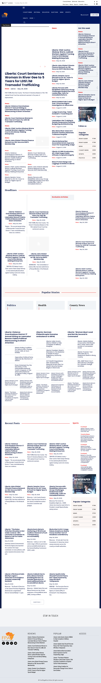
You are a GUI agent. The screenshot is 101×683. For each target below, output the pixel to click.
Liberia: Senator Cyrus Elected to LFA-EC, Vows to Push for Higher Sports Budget (14, 179)
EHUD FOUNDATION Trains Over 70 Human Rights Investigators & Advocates (62, 103)
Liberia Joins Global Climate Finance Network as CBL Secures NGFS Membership (19, 142)
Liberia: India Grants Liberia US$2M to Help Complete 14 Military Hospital (54, 343)
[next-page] (45, 67)
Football (84, 426)
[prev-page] (40, 67)
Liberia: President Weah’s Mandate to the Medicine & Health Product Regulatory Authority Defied (55, 353)
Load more (37, 602)
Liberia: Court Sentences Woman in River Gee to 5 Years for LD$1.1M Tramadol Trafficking (24, 79)
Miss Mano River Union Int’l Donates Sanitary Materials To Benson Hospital (63, 132)
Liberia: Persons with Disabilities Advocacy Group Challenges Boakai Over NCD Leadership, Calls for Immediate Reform (38, 180)
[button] (24, 22)
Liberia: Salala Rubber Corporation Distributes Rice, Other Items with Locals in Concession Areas (86, 344)
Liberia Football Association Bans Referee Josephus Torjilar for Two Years (88, 448)
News (7, 89)
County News (85, 434)
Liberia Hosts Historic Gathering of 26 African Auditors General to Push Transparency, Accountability (26, 395)
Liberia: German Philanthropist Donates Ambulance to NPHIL (47, 334)
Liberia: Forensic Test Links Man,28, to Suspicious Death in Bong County (87, 354)
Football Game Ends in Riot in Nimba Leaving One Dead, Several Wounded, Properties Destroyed (87, 439)
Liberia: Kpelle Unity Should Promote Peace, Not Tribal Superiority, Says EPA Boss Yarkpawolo (58, 577)
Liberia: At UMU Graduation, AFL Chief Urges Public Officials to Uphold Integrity (63, 153)
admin (13, 89)
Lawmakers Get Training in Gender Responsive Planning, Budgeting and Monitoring (63, 122)
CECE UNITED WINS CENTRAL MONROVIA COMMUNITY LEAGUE (87, 468)
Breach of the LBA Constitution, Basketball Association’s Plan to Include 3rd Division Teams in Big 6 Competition (88, 458)
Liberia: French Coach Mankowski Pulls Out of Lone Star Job (87, 430)
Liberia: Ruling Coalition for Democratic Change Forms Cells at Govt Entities (23, 350)
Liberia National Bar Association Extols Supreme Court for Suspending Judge (63, 143)
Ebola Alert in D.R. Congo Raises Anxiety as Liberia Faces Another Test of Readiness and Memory (59, 532)
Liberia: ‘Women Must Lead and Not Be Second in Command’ (80, 334)
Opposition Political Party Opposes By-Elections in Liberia (24, 359)
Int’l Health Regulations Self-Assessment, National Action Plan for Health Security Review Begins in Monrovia (54, 364)
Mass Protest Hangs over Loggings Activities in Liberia (63, 163)
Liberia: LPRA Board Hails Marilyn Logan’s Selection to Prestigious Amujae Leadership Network (14, 577)
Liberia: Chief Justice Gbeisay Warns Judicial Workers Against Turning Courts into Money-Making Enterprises (19, 131)
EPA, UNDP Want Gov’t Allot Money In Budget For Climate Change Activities (85, 363)
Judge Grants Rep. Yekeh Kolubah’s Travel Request (62, 113)
